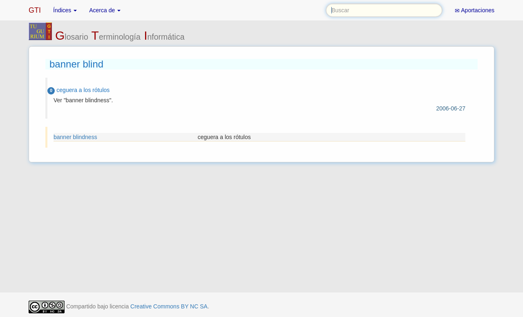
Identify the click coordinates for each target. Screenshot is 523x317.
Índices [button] (65, 10)
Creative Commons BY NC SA (169, 306)
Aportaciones (474, 10)
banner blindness (75, 137)
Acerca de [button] (105, 10)
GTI (35, 10)
